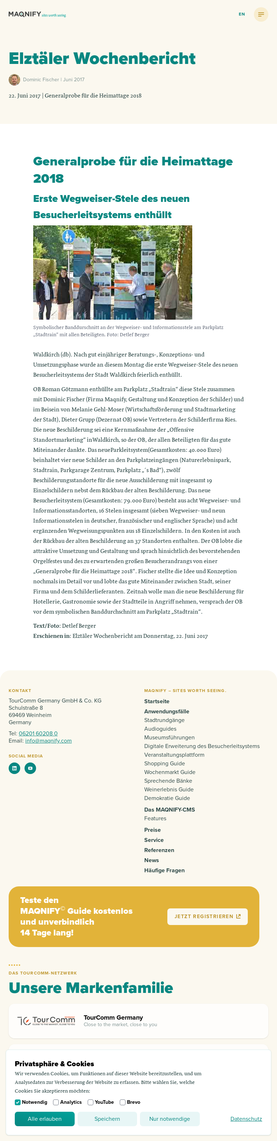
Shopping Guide (164, 763)
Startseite (157, 701)
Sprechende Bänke (168, 781)
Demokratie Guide (167, 798)
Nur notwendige (169, 1119)
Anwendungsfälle (166, 711)
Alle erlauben (45, 1119)
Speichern (107, 1119)
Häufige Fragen (164, 870)
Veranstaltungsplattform (174, 754)
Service (154, 840)
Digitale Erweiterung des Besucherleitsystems (202, 746)
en (242, 14)
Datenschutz (246, 1119)
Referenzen (159, 850)
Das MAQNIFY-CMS (169, 809)
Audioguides (160, 728)
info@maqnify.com (48, 740)
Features (155, 818)
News (151, 860)
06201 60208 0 (38, 733)
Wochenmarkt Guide (169, 772)
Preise (152, 830)
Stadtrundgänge (164, 720)
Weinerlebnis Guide (169, 789)
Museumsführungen (169, 737)
